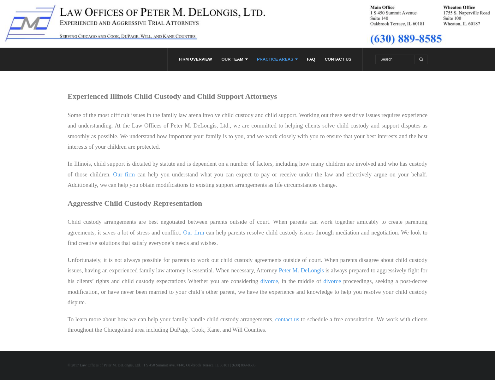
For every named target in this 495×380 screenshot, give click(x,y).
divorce (269, 281)
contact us (287, 319)
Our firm (124, 174)
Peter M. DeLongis (301, 270)
